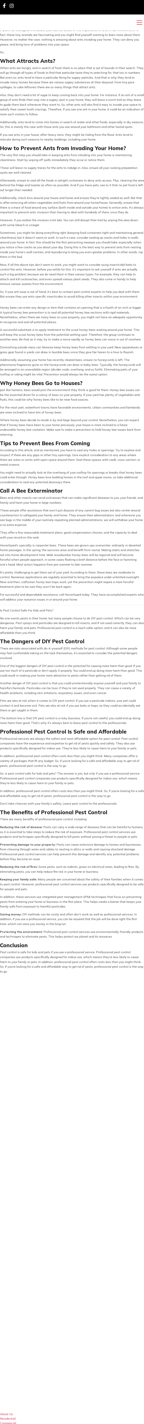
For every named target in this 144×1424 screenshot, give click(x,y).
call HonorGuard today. (74, 594)
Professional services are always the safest (30, 738)
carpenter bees (45, 545)
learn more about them (124, 35)
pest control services (76, 932)
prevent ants (114, 247)
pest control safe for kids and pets (31, 773)
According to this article (16, 450)
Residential (8, 1418)
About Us (6, 1414)
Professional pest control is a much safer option (70, 628)
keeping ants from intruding (71, 155)
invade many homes (14, 82)
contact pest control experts (81, 292)
